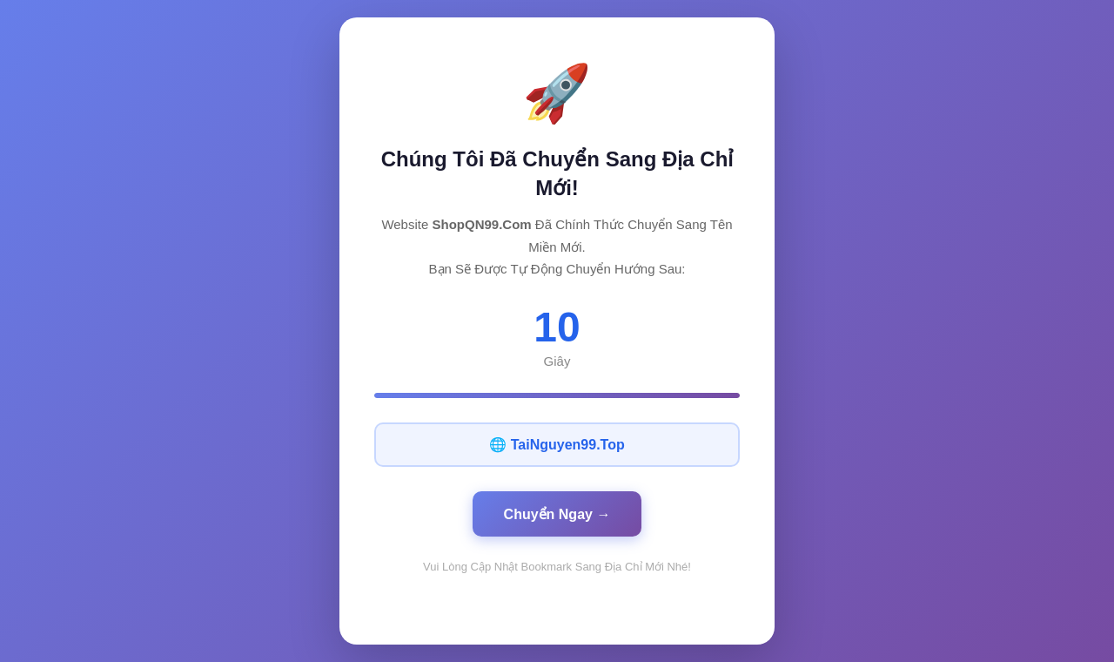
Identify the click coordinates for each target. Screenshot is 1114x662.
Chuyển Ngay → (557, 514)
